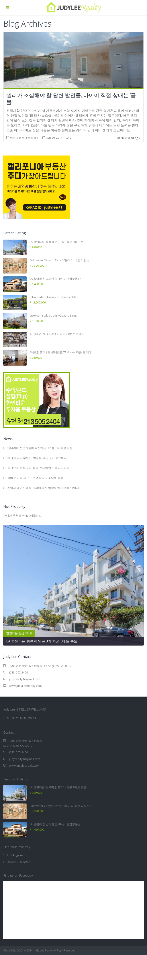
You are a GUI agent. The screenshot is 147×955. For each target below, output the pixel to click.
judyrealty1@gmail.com (24, 679)
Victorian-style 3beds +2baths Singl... (53, 315)
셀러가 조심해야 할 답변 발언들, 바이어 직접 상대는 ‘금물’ (71, 98)
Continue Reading (128, 138)
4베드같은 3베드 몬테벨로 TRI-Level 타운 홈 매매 (60, 352)
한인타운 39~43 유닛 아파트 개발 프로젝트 (56, 334)
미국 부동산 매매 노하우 (24, 138)
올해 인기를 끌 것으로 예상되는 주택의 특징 (35, 478)
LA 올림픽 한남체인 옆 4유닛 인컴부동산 (55, 278)
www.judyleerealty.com (24, 766)
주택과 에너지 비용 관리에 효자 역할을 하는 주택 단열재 (43, 488)
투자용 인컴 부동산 (19, 862)
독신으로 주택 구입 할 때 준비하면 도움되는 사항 (38, 468)
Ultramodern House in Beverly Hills (52, 297)
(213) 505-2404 (18, 672)
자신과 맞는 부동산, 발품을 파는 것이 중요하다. (37, 458)
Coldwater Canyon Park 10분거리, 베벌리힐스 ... (60, 260)
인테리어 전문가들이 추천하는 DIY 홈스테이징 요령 (40, 448)
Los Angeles (15, 855)
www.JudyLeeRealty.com (25, 686)
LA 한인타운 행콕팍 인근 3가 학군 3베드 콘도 (57, 242)
